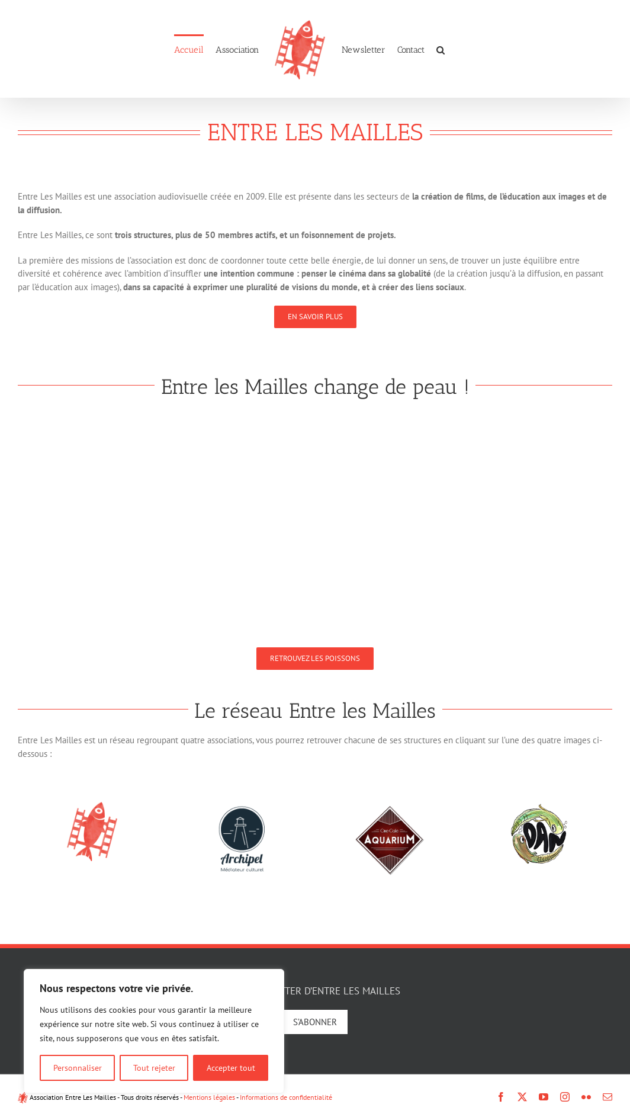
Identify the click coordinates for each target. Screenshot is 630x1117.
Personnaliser (77, 1068)
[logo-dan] (538, 806)
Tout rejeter (154, 1068)
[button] (440, 49)
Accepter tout (231, 1068)
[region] (154, 1031)
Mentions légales (209, 1097)
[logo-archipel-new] (240, 806)
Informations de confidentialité (286, 1097)
